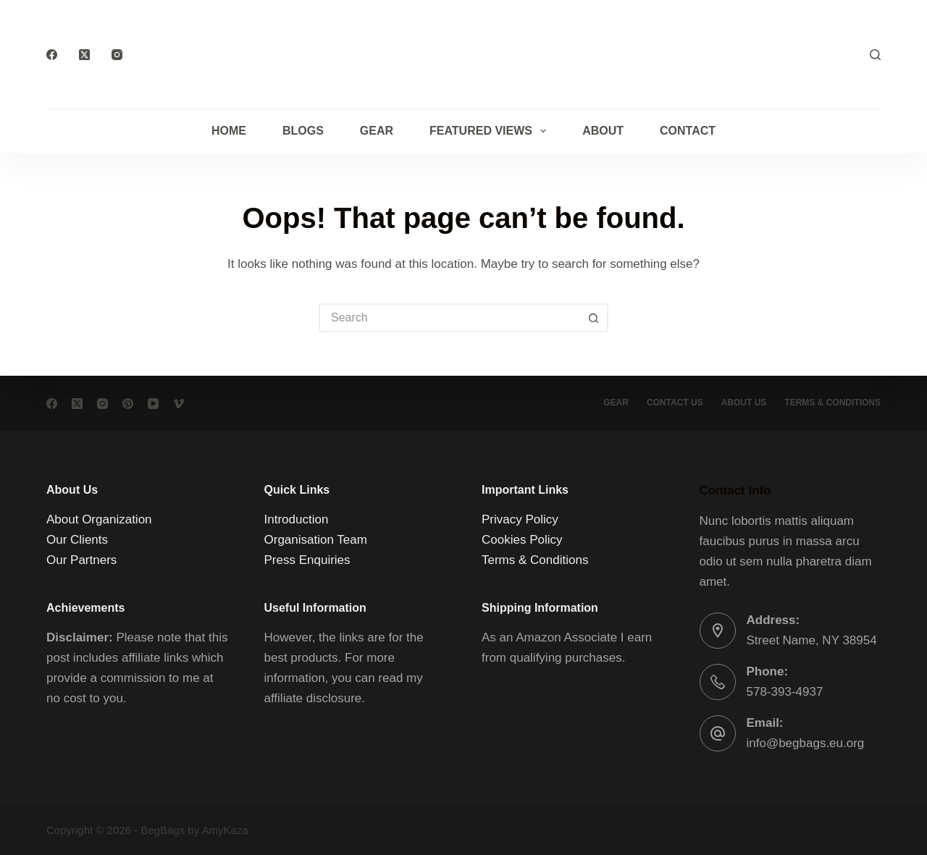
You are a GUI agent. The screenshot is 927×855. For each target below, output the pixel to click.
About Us (744, 402)
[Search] (875, 54)
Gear (376, 131)
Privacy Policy (520, 519)
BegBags (162, 830)
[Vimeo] (178, 403)
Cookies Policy (522, 540)
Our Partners (81, 560)
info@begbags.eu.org (806, 743)
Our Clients (77, 540)
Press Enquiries (307, 560)
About (603, 131)
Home (228, 131)
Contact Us (675, 402)
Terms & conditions (832, 402)
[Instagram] (117, 54)
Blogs (303, 131)
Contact (688, 131)
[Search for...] (449, 317)
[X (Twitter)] (84, 54)
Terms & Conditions (535, 560)
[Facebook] (51, 54)
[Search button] (593, 317)
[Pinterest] (127, 403)
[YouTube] (153, 403)
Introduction (296, 519)
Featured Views (490, 131)
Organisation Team (315, 540)
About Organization (99, 519)
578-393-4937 (785, 692)
